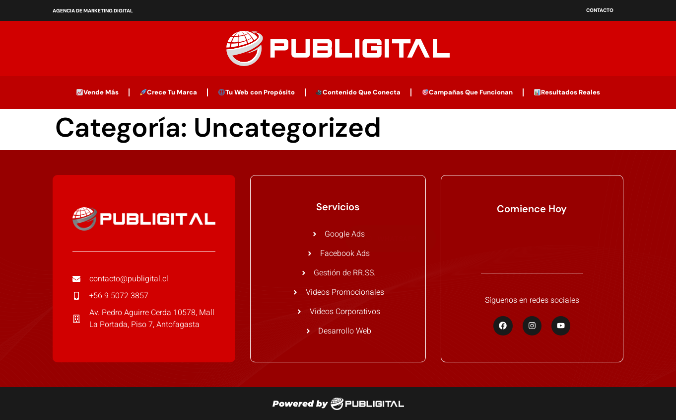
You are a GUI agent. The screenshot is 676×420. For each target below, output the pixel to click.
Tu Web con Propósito (256, 92)
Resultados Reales (567, 92)
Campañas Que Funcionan (467, 92)
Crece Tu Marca (168, 92)
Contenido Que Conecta (358, 92)
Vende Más (97, 92)
